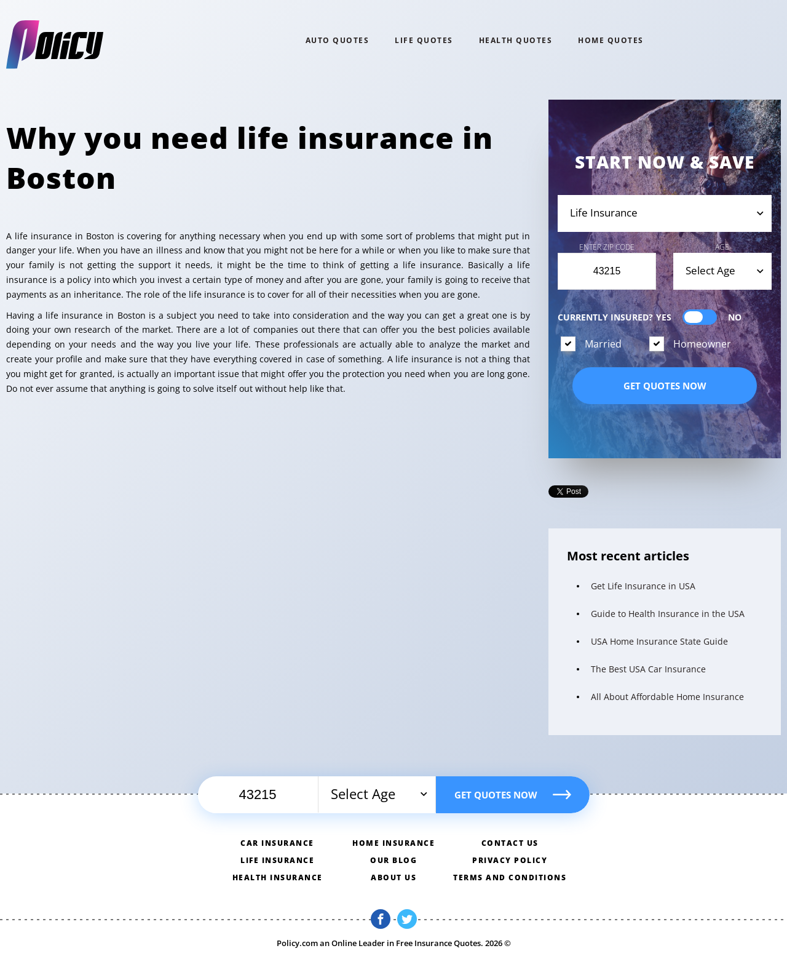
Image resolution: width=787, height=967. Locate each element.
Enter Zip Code (607, 247)
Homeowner (702, 344)
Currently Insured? (650, 317)
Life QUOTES (424, 40)
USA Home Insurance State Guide (659, 641)
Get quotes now (664, 386)
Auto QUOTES (338, 40)
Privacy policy (509, 860)
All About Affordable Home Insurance (667, 696)
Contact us (510, 843)
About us (393, 877)
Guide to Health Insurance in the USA (668, 613)
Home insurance (393, 843)
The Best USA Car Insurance (648, 669)
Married (603, 344)
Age (722, 247)
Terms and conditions (509, 877)
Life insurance (277, 860)
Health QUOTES (516, 40)
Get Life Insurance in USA (643, 586)
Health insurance (277, 877)
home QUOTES (611, 40)
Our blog (393, 860)
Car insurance (277, 843)
